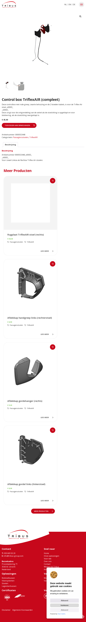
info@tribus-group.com (12, 556)
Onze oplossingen (51, 556)
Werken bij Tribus (51, 566)
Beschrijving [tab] (10, 144)
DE (74, 4)
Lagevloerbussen (9, 586)
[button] (81, 4)
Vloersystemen (8, 580)
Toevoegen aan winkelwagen (17, 125)
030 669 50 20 (8, 553)
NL (65, 4)
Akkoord (64, 600)
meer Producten (41, 511)
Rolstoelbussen (8, 578)
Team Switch (61, 614)
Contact (47, 564)
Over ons (48, 561)
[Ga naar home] (9, 4)
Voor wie (47, 558)
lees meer (45, 251)
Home (46, 553)
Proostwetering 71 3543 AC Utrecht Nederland (9, 567)
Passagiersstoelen (20, 137)
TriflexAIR (33, 137)
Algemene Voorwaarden (22, 610)
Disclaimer (6, 610)
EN (70, 4)
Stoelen (5, 583)
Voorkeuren (64, 605)
